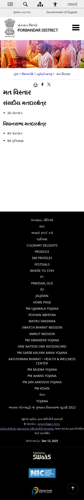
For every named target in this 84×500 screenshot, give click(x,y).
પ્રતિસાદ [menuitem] (42, 239)
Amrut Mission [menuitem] (42, 334)
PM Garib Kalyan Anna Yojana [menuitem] (42, 353)
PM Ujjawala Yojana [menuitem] (42, 308)
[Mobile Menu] (76, 27)
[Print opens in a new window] (35, 85)
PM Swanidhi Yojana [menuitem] (42, 340)
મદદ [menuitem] (42, 226)
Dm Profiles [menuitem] (42, 258)
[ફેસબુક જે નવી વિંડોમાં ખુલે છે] (42, 85)
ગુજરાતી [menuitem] (72, 4)
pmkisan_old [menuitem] (42, 283)
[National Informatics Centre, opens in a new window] (42, 473)
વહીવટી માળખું (44, 74)
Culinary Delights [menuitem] (42, 245)
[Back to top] (72, 488)
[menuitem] (10, 4)
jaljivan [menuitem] (42, 296)
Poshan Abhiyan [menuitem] (42, 315)
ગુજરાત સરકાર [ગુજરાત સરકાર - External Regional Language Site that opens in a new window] (22, 12)
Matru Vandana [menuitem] (42, 321)
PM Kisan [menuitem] (42, 388)
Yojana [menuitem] (42, 401)
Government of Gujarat (61, 12)
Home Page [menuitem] (42, 302)
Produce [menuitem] (42, 251)
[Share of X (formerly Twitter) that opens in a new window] (49, 85)
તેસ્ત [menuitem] (42, 394)
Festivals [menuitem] (42, 264)
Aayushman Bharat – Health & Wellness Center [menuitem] (42, 361)
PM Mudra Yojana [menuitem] (42, 369)
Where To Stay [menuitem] (42, 270)
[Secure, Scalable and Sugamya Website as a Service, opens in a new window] (42, 456)
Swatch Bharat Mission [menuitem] (42, 327)
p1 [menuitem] (42, 277)
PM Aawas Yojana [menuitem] (42, 376)
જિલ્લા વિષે (27, 74)
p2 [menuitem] (42, 289)
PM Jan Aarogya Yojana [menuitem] (42, 382)
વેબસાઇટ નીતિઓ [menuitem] (42, 220)
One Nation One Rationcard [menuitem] (42, 346)
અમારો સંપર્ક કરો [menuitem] (42, 233)
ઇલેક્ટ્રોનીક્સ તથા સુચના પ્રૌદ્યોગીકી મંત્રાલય (27, 429)
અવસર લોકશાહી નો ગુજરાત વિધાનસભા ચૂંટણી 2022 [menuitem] (42, 407)
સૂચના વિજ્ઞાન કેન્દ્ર (49, 424)
